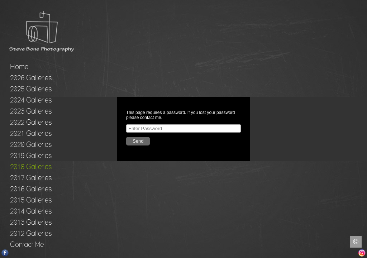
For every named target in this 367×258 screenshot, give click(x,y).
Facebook (5, 253)
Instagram (362, 253)
